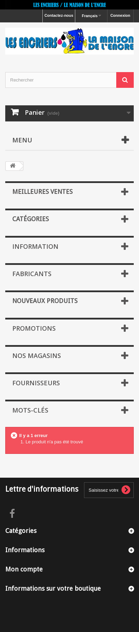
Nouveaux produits (44, 300)
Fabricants (31, 273)
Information (35, 246)
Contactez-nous (59, 15)
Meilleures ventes (42, 191)
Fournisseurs (36, 383)
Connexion (120, 15)
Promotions (34, 328)
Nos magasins (36, 355)
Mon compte (24, 569)
